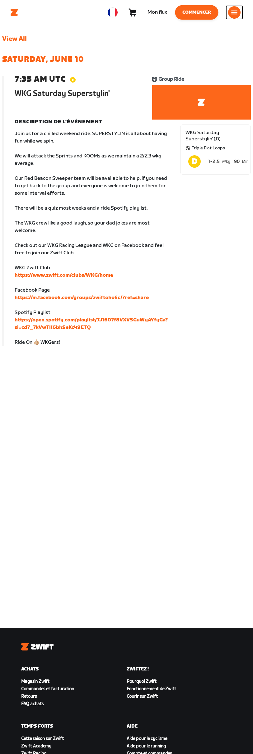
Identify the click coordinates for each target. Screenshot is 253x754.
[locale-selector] (113, 12)
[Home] (14, 12)
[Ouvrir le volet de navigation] (234, 12)
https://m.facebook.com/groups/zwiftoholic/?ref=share (82, 298)
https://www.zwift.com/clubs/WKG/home (64, 275)
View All (14, 39)
